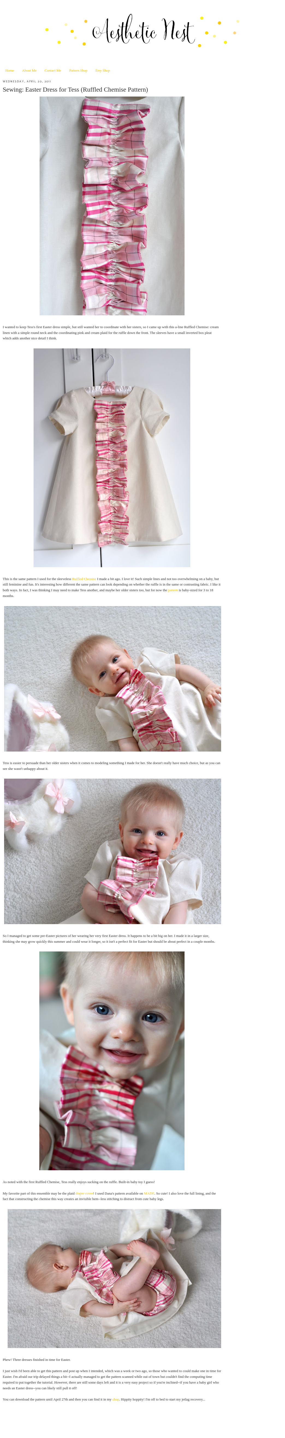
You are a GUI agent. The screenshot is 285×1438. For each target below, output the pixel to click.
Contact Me (52, 70)
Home (9, 70)
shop (115, 1399)
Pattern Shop (78, 70)
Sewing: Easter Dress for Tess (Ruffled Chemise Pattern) (75, 89)
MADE (149, 1193)
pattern (173, 590)
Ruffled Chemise (84, 579)
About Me (29, 70)
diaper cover (84, 1193)
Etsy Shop (102, 70)
